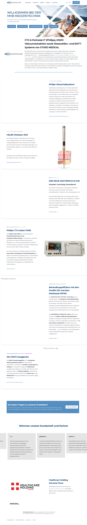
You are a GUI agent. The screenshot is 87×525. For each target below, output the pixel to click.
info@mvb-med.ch (49, 513)
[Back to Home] (14, 2)
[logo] (16, 513)
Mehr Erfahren (53, 211)
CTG (37, 55)
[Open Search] (66, 2)
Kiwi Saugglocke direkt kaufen (15, 382)
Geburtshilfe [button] (54, 26)
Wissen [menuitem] (42, 2)
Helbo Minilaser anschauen (14, 162)
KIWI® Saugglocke (59, 55)
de (70, 2)
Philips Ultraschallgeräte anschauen (59, 116)
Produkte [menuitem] (35, 2)
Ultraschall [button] (12, 26)
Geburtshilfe (72, 55)
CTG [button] (46, 26)
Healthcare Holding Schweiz (56, 488)
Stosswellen (28, 57)
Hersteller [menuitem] (28, 2)
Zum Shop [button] (76, 2)
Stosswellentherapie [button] (35, 26)
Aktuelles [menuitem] (54, 2)
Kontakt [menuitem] (48, 2)
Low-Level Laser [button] (22, 26)
